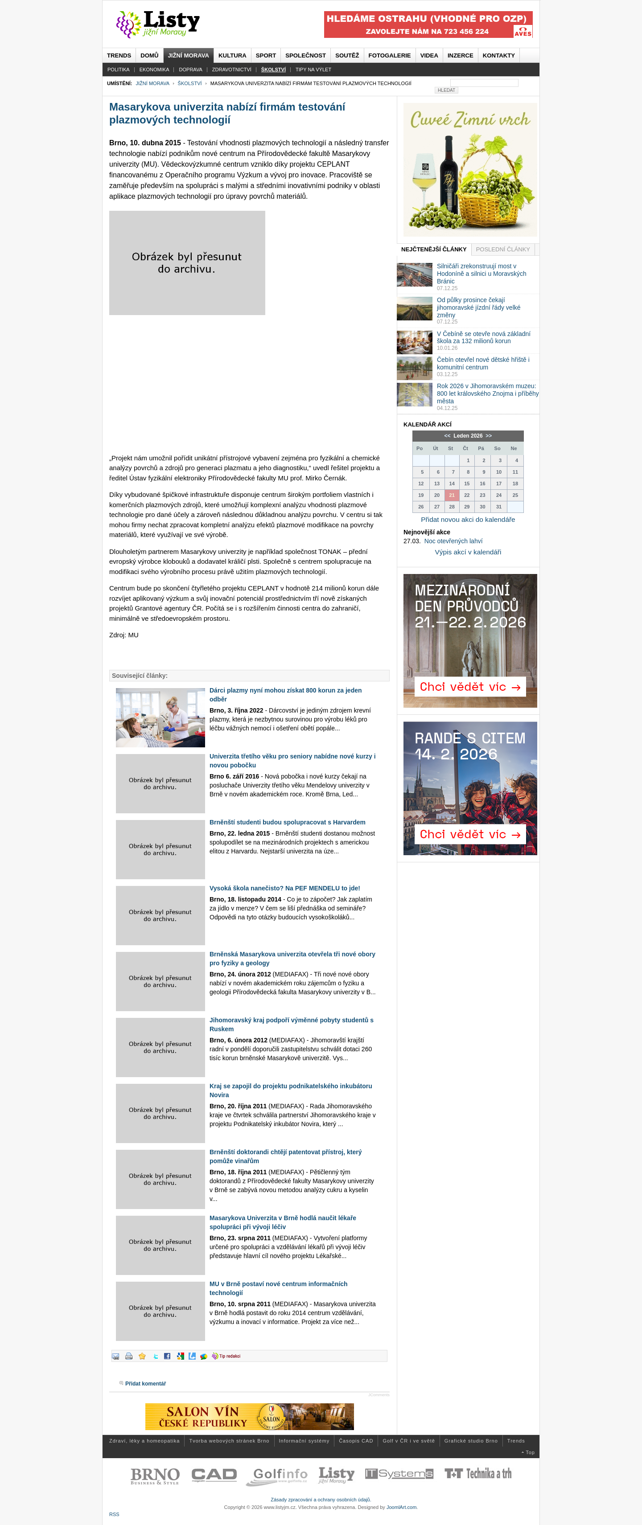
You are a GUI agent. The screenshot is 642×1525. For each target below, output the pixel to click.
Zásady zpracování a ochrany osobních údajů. (321, 1499)
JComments (379, 1395)
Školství (190, 83)
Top (530, 1452)
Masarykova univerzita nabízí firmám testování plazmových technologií (227, 113)
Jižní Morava (152, 83)
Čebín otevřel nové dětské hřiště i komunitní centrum (483, 363)
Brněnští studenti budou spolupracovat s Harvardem (288, 822)
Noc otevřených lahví (453, 541)
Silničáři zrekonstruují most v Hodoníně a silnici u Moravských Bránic (482, 273)
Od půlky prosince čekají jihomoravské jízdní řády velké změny (479, 307)
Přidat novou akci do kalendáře (468, 519)
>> (488, 436)
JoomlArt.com (401, 1507)
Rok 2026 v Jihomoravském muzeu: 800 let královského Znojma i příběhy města (488, 393)
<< (448, 436)
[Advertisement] (249, 384)
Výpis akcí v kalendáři (468, 552)
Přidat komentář (145, 1384)
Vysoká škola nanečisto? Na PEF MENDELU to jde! (285, 888)
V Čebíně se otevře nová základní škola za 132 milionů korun (484, 337)
